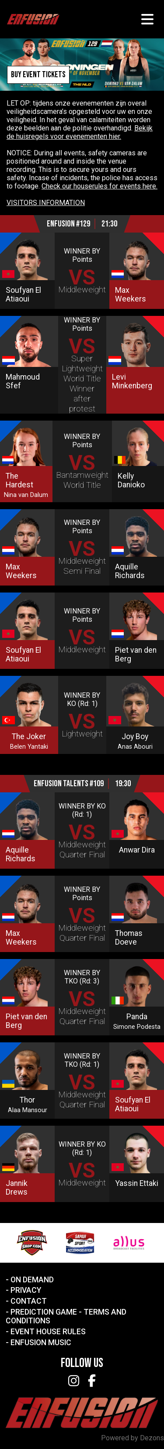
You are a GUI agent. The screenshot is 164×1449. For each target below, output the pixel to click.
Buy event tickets (38, 75)
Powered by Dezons (132, 1438)
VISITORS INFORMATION (46, 203)
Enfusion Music (40, 1342)
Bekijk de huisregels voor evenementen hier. (80, 132)
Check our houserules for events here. (99, 186)
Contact (28, 1301)
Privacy (25, 1290)
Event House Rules (48, 1331)
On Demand (32, 1279)
